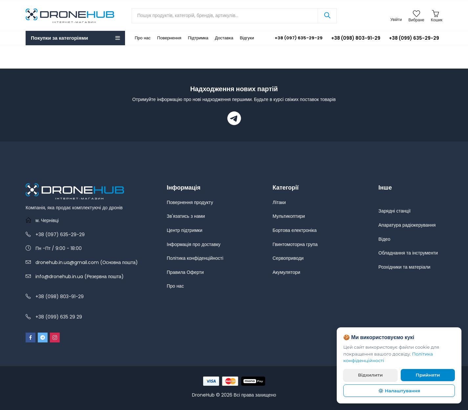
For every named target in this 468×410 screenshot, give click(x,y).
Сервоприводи (288, 258)
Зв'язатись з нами (186, 216)
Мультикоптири (289, 216)
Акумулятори (286, 272)
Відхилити (370, 375)
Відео (384, 239)
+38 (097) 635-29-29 (294, 38)
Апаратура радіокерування (407, 225)
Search (327, 15)
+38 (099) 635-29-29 (414, 38)
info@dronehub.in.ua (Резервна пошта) (79, 276)
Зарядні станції (394, 211)
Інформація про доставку (194, 244)
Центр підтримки (184, 230)
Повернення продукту (190, 202)
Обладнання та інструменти (408, 253)
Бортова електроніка (295, 230)
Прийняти (428, 375)
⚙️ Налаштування (399, 390)
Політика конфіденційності (195, 258)
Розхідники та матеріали (404, 267)
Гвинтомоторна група (295, 244)
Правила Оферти (185, 272)
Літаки (279, 202)
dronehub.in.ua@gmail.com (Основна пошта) (86, 262)
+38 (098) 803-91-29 (355, 38)
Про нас (175, 286)
